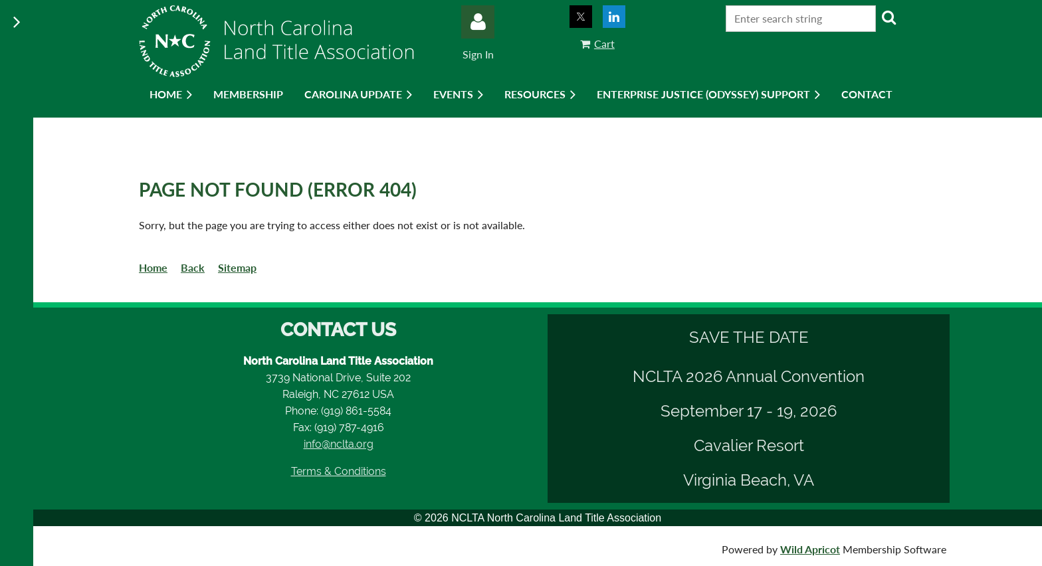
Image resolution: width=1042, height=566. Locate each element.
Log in (477, 22)
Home (153, 267)
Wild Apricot (810, 549)
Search (888, 17)
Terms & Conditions (338, 471)
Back (193, 267)
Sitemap (237, 267)
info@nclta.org (338, 444)
